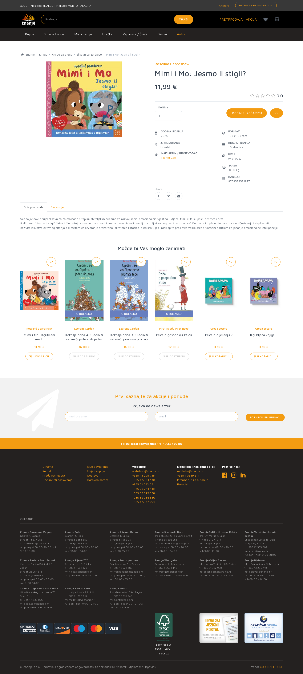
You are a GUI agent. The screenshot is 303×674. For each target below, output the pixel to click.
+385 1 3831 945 (122, 596)
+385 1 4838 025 (33, 599)
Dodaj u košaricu (246, 113)
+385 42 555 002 (257, 547)
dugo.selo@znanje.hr (36, 603)
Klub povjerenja (97, 466)
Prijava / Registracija (256, 5)
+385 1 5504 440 (143, 480)
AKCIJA (251, 19)
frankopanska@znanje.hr (128, 571)
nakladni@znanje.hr (190, 471)
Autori (181, 34)
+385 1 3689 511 (188, 475)
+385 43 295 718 (143, 475)
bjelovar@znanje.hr (260, 571)
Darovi (162, 34)
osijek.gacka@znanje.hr (217, 571)
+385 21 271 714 (211, 539)
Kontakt (48, 471)
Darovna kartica (98, 480)
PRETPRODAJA (231, 19)
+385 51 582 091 (143, 484)
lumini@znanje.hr (259, 551)
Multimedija (83, 34)
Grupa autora (218, 328)
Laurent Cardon (84, 328)
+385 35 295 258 (143, 493)
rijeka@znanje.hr (124, 543)
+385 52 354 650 (143, 497)
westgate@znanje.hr (171, 571)
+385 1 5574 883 (122, 567)
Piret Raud (166, 328)
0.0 (266, 95)
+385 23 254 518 (143, 488)
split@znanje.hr (212, 543)
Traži (183, 19)
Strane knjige (54, 34)
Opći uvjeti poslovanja (57, 480)
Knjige (29, 34)
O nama (48, 466)
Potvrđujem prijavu (265, 417)
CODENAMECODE (271, 667)
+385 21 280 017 (77, 596)
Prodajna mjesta (54, 475)
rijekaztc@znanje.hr (80, 571)
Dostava (92, 475)
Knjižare (223, 5)
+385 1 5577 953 (143, 502)
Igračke (107, 34)
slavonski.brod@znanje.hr (174, 543)
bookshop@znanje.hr (36, 543)
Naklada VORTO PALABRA (73, 5)
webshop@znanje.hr (145, 471)
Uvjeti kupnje (96, 471)
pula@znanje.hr (78, 543)
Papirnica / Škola (135, 34)
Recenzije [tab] (57, 207)
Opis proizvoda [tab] (34, 207)
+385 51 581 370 (77, 567)
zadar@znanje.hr (34, 575)
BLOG (24, 5)
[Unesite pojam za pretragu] (117, 19)
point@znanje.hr (123, 599)
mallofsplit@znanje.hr (81, 599)
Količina (163, 107)
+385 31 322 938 (212, 567)
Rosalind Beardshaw (39, 328)
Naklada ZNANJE (42, 5)
